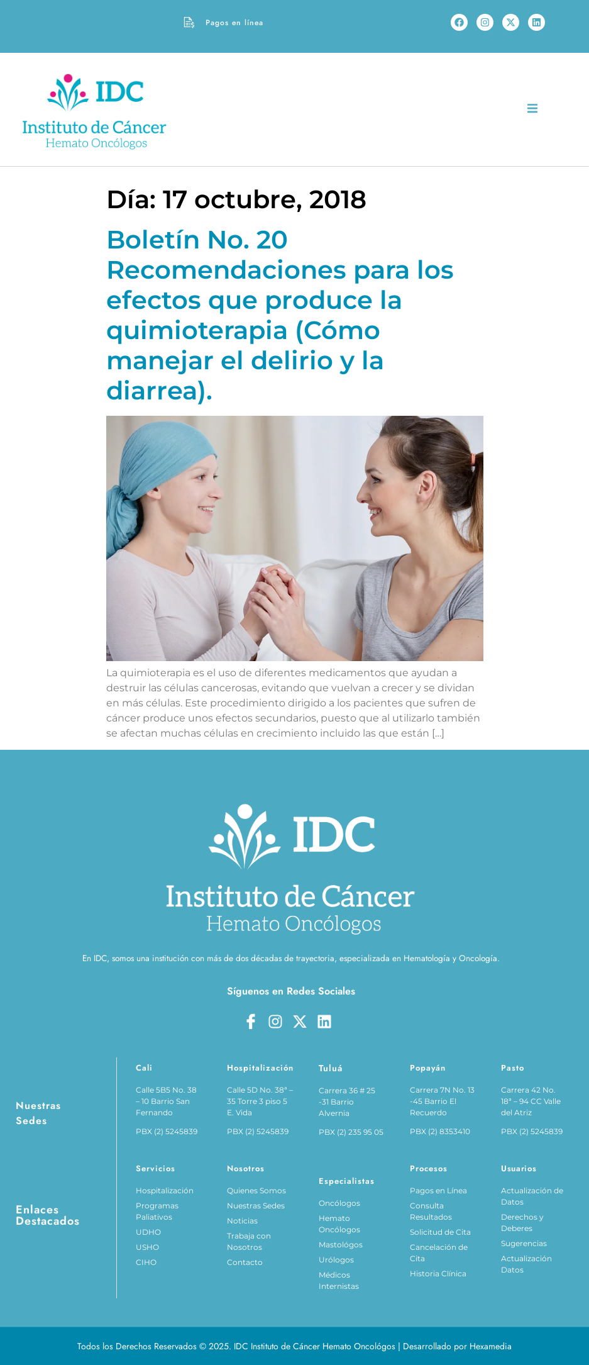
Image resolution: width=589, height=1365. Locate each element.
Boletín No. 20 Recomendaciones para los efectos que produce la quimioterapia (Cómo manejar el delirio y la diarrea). (280, 315)
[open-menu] (532, 110)
